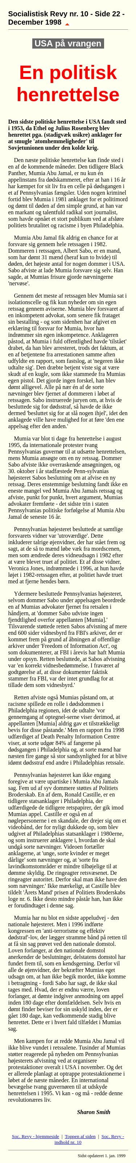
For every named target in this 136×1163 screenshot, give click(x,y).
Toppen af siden (80, 1136)
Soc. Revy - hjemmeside (35, 1136)
